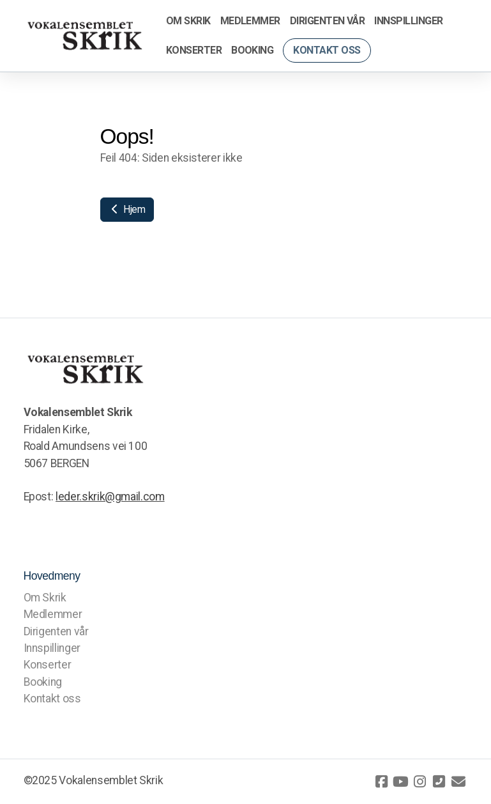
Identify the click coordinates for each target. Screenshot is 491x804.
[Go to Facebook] (381, 781)
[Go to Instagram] (420, 781)
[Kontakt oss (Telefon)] (439, 781)
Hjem (127, 209)
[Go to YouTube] (401, 781)
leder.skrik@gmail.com (110, 496)
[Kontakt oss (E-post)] (458, 781)
